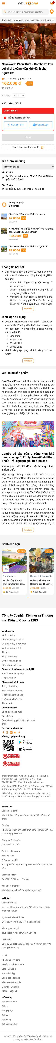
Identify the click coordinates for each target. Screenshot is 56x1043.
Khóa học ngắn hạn (11, 890)
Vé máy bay (41, 944)
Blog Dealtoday (9, 656)
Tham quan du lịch (10, 928)
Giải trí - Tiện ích (9, 991)
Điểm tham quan (37, 907)
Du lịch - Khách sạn (11, 851)
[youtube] (15, 732)
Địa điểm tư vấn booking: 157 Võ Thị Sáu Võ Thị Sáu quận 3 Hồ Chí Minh (29, 178)
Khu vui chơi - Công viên (13, 815)
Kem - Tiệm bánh (39, 830)
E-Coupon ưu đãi (10, 860)
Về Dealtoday (8, 635)
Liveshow (6, 922)
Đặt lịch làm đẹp (9, 1024)
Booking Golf (8, 855)
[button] (1, 49)
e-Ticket (6, 898)
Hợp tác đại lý (9, 677)
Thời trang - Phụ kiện (20, 879)
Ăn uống (6, 825)
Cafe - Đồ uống (9, 969)
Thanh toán (7, 703)
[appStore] (26, 749)
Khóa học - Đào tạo (11, 886)
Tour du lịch (7, 933)
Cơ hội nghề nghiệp (11, 660)
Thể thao (17, 922)
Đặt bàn (5, 1015)
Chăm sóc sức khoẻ (11, 978)
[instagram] (7, 732)
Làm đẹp (6, 844)
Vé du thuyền (20, 933)
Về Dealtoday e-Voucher (14, 643)
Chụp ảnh (29, 815)
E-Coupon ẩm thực (10, 864)
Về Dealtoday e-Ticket (13, 639)
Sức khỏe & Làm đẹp (11, 840)
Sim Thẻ (32, 933)
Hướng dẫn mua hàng (12, 694)
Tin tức (5, 652)
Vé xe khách (15, 944)
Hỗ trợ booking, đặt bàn (19, 118)
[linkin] (11, 732)
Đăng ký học (7, 1010)
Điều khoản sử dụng (12, 665)
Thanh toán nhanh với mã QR (28, 147)
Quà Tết (5, 879)
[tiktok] (19, 732)
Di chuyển (6, 939)
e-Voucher (7, 806)
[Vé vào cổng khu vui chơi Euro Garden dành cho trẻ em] (14, 560)
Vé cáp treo (28, 944)
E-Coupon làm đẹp (29, 864)
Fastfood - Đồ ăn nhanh (13, 964)
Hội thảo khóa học (31, 922)
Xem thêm (28, 309)
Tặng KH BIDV (15, 833)
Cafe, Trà (26, 830)
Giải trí (39, 815)
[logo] (28, 3)
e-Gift (4, 955)
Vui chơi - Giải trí (9, 811)
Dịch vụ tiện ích (9, 875)
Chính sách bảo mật (12, 712)
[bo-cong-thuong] (11, 756)
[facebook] (3, 732)
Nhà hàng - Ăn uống (11, 960)
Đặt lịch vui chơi (9, 1001)
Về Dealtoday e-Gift (11, 648)
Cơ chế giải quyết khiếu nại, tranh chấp (18, 722)
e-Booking (7, 997)
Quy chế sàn (8, 716)
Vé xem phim (8, 907)
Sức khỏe (15, 844)
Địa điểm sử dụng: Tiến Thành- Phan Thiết (25, 189)
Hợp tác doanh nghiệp (13, 673)
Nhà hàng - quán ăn (11, 830)
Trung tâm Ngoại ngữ (31, 890)
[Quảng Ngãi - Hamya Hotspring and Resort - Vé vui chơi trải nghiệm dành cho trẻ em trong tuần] (41, 560)
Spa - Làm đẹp (8, 973)
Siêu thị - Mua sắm (10, 987)
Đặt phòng (6, 1019)
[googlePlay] (26, 742)
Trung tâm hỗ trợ (10, 686)
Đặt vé (5, 1006)
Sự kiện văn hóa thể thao (13, 917)
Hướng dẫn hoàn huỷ (12, 699)
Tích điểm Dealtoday (12, 690)
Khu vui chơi (21, 907)
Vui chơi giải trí (9, 902)
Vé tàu (5, 944)
